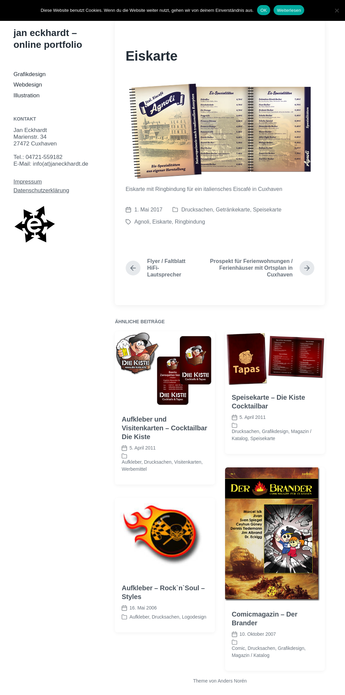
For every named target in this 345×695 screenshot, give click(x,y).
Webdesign (27, 84)
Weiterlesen (289, 10)
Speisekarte (267, 209)
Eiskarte (162, 222)
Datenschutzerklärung (41, 190)
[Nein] (336, 10)
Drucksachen (197, 209)
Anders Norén (232, 681)
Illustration (26, 95)
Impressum (27, 181)
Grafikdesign (29, 74)
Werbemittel (134, 491)
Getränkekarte (233, 209)
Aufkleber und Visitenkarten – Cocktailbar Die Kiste (164, 449)
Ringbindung (190, 222)
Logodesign (194, 638)
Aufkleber (131, 484)
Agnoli (141, 222)
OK (263, 10)
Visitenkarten (187, 484)
